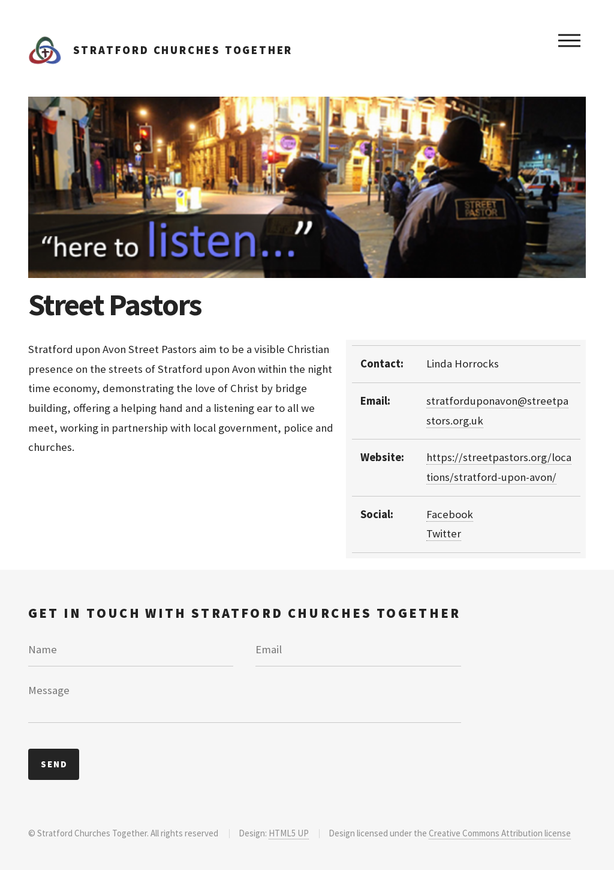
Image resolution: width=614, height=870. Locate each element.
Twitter (443, 533)
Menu (569, 40)
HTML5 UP (289, 833)
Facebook (449, 514)
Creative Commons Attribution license (500, 833)
